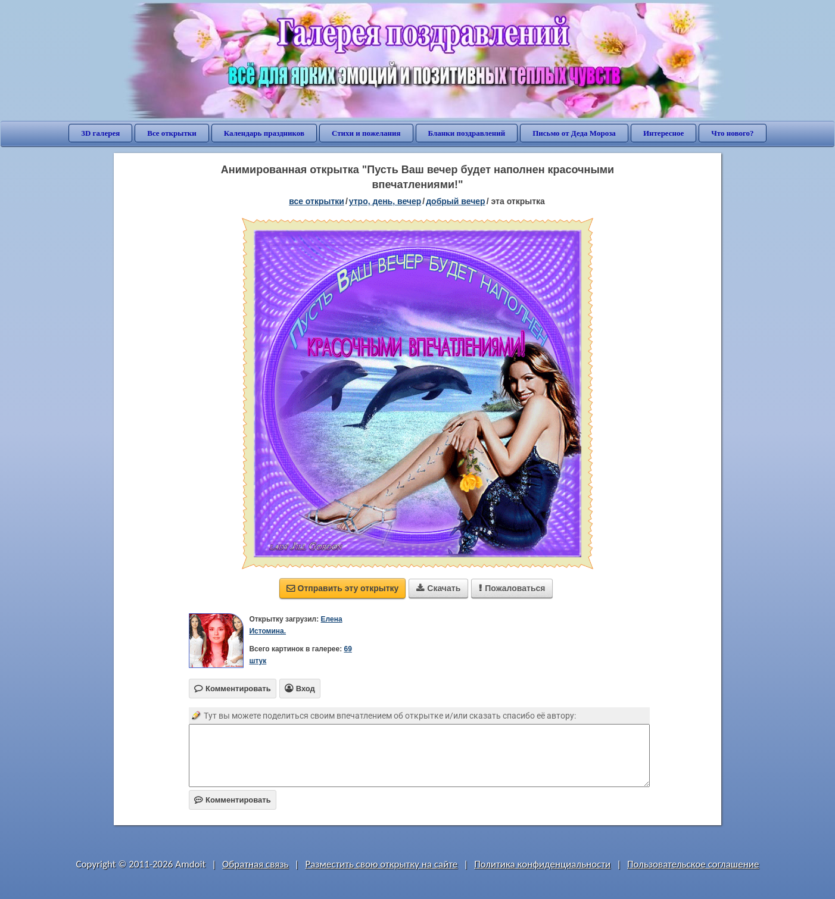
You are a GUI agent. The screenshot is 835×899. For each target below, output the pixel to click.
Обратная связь (255, 864)
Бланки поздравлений (467, 133)
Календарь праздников (264, 133)
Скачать (438, 588)
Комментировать (232, 799)
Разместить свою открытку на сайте (381, 864)
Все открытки (172, 133)
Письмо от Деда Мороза (574, 133)
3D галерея (100, 133)
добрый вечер (455, 201)
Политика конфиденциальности (542, 864)
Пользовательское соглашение (693, 864)
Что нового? (732, 133)
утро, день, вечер (385, 201)
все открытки (316, 201)
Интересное (663, 133)
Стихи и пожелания (366, 133)
